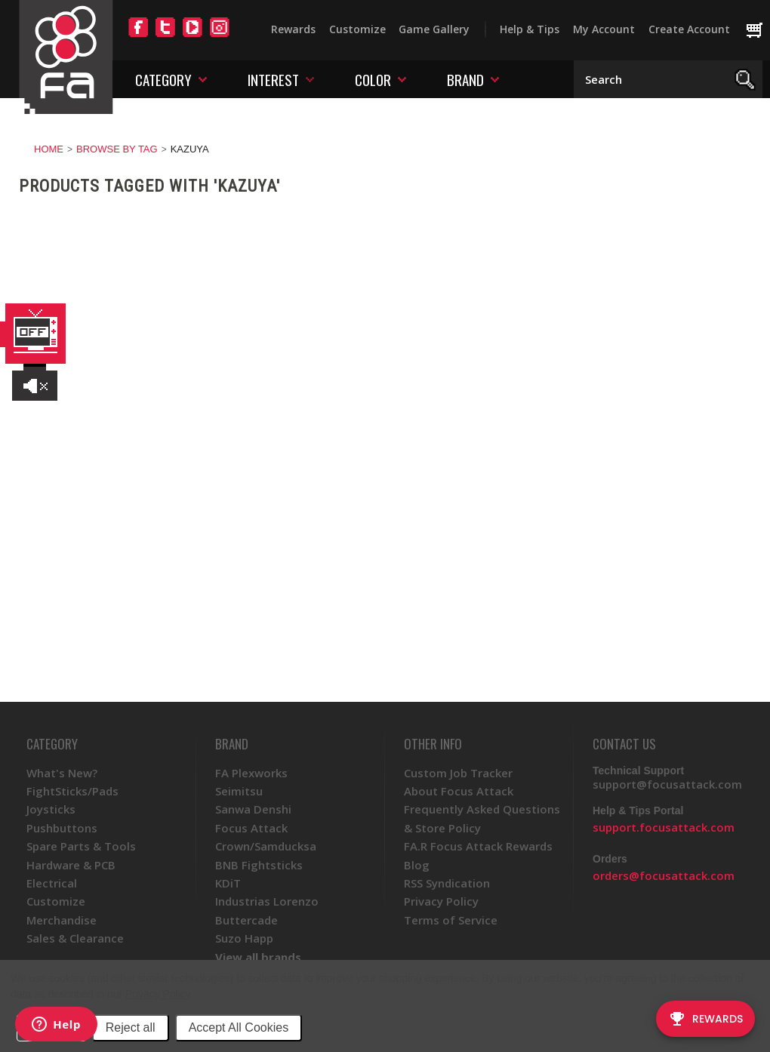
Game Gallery (434, 29)
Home (48, 149)
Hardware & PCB (71, 864)
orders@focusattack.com (664, 875)
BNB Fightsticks (259, 864)
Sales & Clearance (75, 938)
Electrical (51, 883)
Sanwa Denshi (253, 809)
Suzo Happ (244, 938)
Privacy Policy (157, 994)
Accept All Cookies (239, 1027)
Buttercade (246, 919)
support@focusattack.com (667, 784)
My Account (604, 29)
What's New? (61, 772)
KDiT (228, 883)
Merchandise (61, 919)
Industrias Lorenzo (267, 901)
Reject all (131, 1027)
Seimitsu (239, 790)
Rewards (293, 29)
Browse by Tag (117, 149)
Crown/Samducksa (265, 846)
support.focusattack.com (664, 827)
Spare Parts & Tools (81, 846)
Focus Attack (251, 827)
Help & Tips (529, 29)
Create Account (689, 29)
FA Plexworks (251, 772)
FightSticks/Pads (72, 790)
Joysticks (50, 809)
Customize (357, 29)
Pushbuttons (61, 827)
